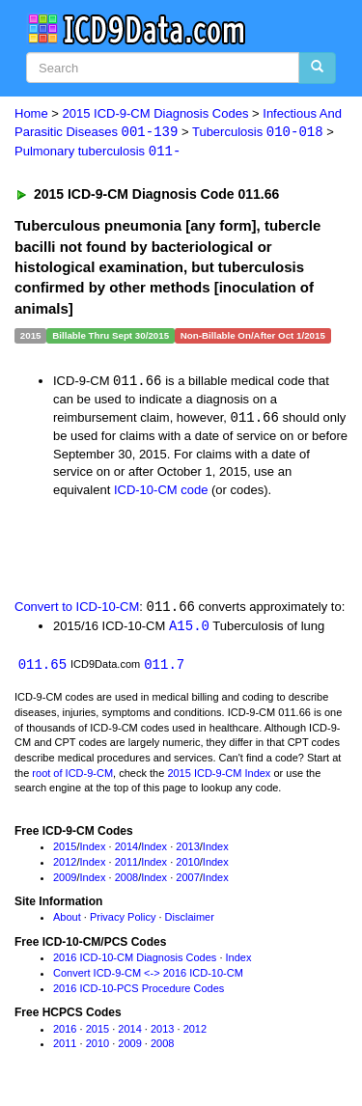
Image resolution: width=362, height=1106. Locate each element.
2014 (126, 850)
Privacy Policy (122, 920)
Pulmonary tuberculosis (97, 153)
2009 (64, 881)
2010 (187, 865)
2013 (187, 850)
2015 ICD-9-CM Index (218, 777)
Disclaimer (189, 920)
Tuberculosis (257, 132)
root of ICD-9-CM (72, 777)
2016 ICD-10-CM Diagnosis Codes (134, 961)
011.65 (42, 668)
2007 (187, 881)
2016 (64, 1032)
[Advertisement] (154, 549)
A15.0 (189, 629)
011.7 (164, 668)
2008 (126, 881)
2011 (126, 865)
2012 (64, 865)
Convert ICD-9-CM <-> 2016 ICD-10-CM (148, 976)
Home (31, 113)
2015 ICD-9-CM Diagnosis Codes (156, 113)
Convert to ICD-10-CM (76, 609)
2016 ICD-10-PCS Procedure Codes (138, 992)
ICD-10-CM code (161, 491)
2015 (64, 850)
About (67, 920)
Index (93, 850)
